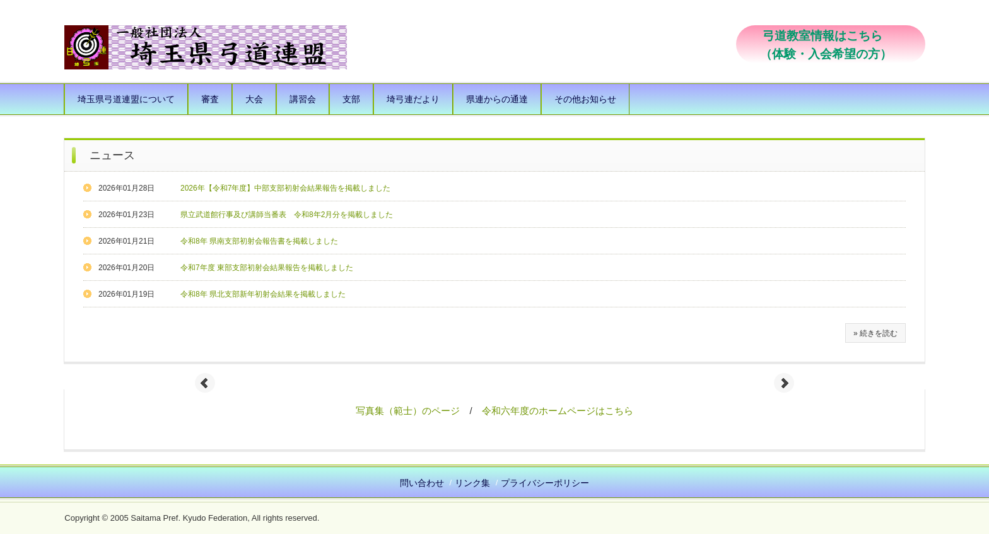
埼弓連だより (413, 99)
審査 (210, 99)
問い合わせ (422, 482)
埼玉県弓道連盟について (126, 99)
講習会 (303, 99)
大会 (254, 99)
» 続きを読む (875, 333)
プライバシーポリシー (545, 482)
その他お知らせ (585, 99)
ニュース (112, 155)
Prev (205, 383)
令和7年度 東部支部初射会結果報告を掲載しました (266, 267)
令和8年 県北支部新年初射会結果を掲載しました (263, 294)
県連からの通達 (497, 99)
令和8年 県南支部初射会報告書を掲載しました (259, 241)
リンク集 (472, 482)
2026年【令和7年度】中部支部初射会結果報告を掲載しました (285, 188)
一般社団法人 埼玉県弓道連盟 (206, 47)
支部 (351, 99)
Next (784, 383)
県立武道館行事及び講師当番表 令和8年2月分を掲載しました (286, 214)
